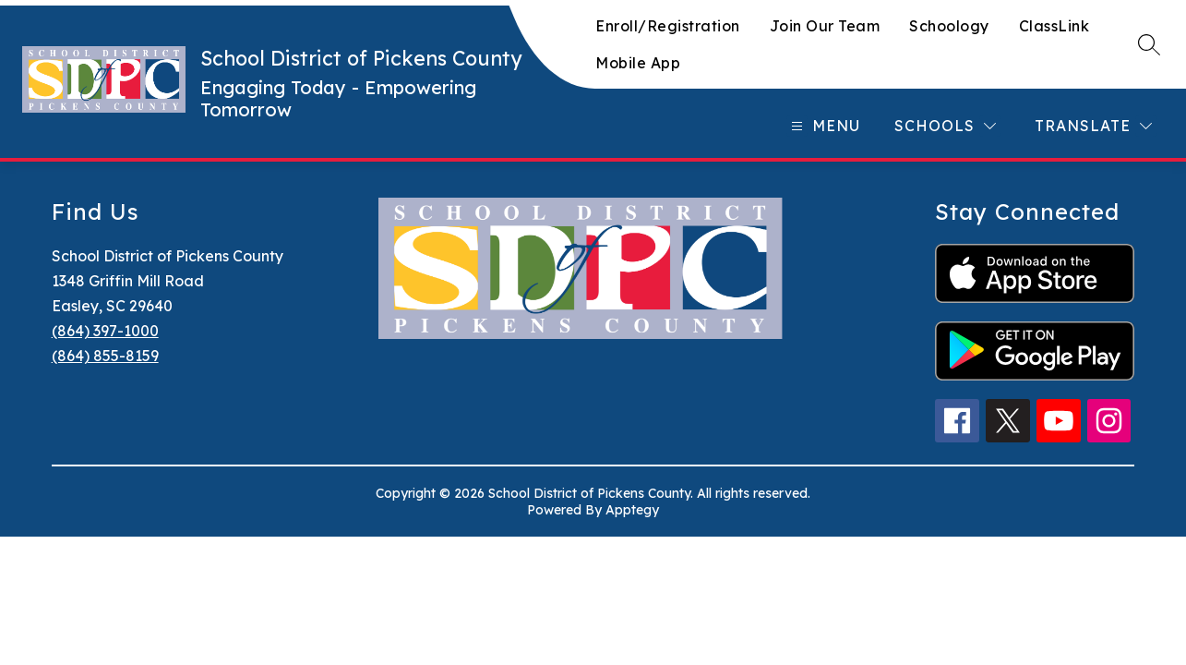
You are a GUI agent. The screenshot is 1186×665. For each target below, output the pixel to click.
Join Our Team (825, 26)
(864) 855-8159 (105, 355)
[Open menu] (823, 126)
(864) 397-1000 (105, 330)
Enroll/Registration (667, 26)
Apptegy (632, 510)
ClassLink (1054, 26)
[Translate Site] (1093, 126)
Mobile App (637, 63)
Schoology (949, 26)
